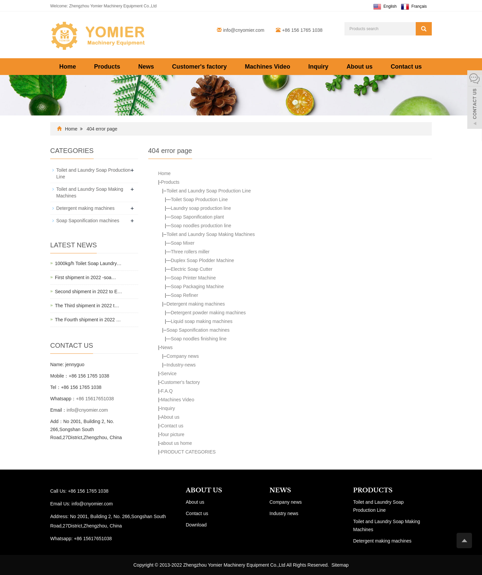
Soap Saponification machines (197, 330)
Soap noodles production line (201, 225)
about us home (176, 443)
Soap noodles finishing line (199, 338)
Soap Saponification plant (197, 217)
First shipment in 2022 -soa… (85, 277)
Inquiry (318, 66)
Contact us (406, 66)
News (146, 66)
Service (169, 373)
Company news (182, 356)
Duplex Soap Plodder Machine (202, 260)
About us (359, 66)
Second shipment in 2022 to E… (88, 291)
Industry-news (180, 364)
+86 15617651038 (95, 398)
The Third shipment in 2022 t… (87, 305)
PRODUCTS (373, 490)
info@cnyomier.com (243, 30)
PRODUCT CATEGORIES (188, 452)
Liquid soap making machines (201, 321)
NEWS (280, 490)
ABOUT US (204, 490)
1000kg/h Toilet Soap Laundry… (88, 263)
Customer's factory (199, 66)
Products (107, 66)
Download (196, 524)
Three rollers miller (190, 251)
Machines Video (267, 66)
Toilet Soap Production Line (199, 199)
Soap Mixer (182, 243)
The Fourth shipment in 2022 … (88, 319)
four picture (172, 434)
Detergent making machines (195, 304)
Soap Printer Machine (193, 277)
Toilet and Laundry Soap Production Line (208, 190)
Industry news (283, 513)
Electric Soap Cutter (192, 269)
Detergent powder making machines (208, 312)
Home (67, 66)
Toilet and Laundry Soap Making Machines (210, 234)
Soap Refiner (184, 295)
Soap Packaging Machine (197, 286)
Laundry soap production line (201, 208)
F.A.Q (167, 391)
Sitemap (339, 565)
